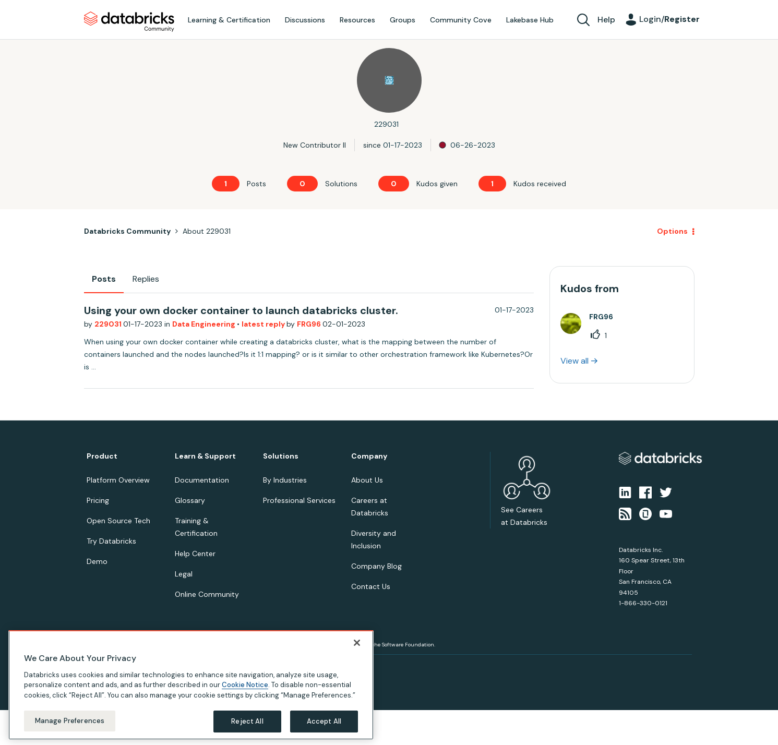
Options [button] (672, 231)
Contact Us (370, 586)
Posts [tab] (104, 278)
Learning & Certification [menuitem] (229, 20)
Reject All (247, 721)
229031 (108, 324)
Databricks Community (129, 22)
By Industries (285, 480)
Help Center (195, 553)
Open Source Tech (118, 520)
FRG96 (309, 324)
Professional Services (299, 500)
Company (369, 456)
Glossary (190, 500)
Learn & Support (205, 456)
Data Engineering (204, 324)
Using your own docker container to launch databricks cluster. (241, 310)
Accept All (324, 721)
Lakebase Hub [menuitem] (530, 20)
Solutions (280, 456)
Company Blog (376, 566)
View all (574, 360)
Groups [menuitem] (402, 20)
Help (606, 19)
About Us (367, 480)
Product (102, 456)
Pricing (98, 500)
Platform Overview (118, 480)
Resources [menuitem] (357, 20)
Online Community (207, 594)
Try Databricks (111, 541)
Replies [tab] (146, 278)
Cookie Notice (245, 684)
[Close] (356, 642)
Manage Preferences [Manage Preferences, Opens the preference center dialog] (69, 720)
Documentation (202, 480)
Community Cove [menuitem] (461, 20)
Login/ (669, 19)
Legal (184, 574)
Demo (97, 561)
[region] (191, 685)
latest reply (264, 324)
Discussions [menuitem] (305, 20)
